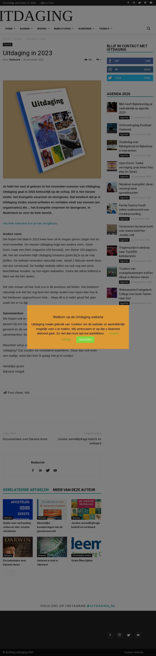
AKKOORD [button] (85, 339)
